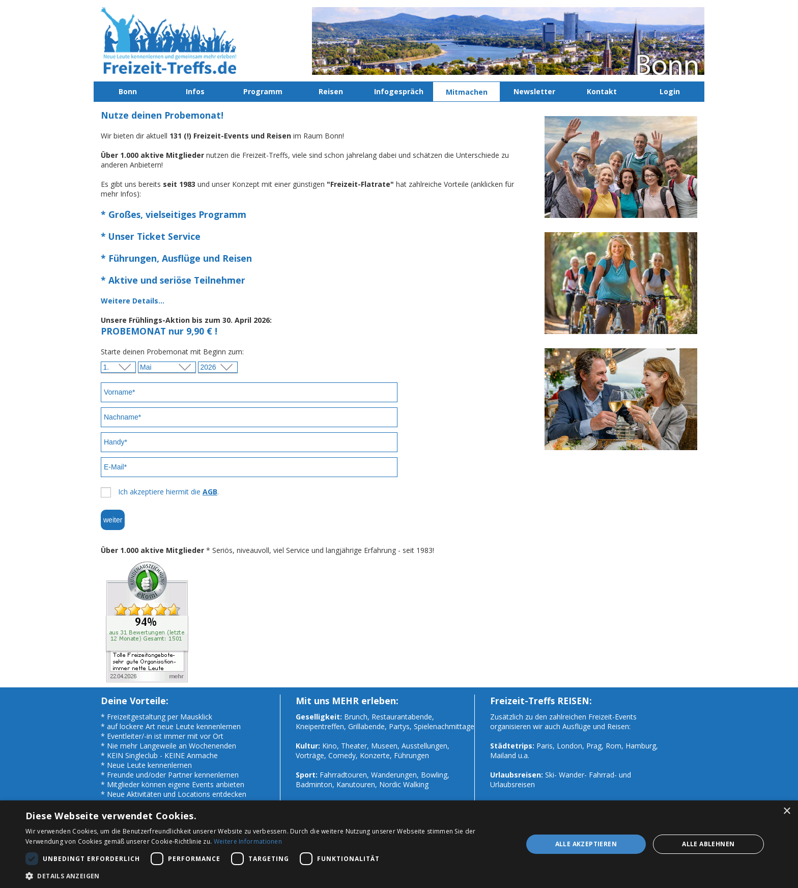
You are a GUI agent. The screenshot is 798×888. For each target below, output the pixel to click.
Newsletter (534, 91)
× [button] (786, 811)
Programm (262, 91)
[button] (266, 875)
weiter (112, 520)
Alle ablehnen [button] (708, 844)
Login (670, 91)
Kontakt (602, 91)
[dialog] (399, 844)
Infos (195, 91)
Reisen (331, 91)
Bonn (128, 91)
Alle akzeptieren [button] (586, 844)
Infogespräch (398, 91)
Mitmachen (467, 92)
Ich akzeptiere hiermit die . (168, 491)
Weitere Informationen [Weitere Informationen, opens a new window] (248, 841)
